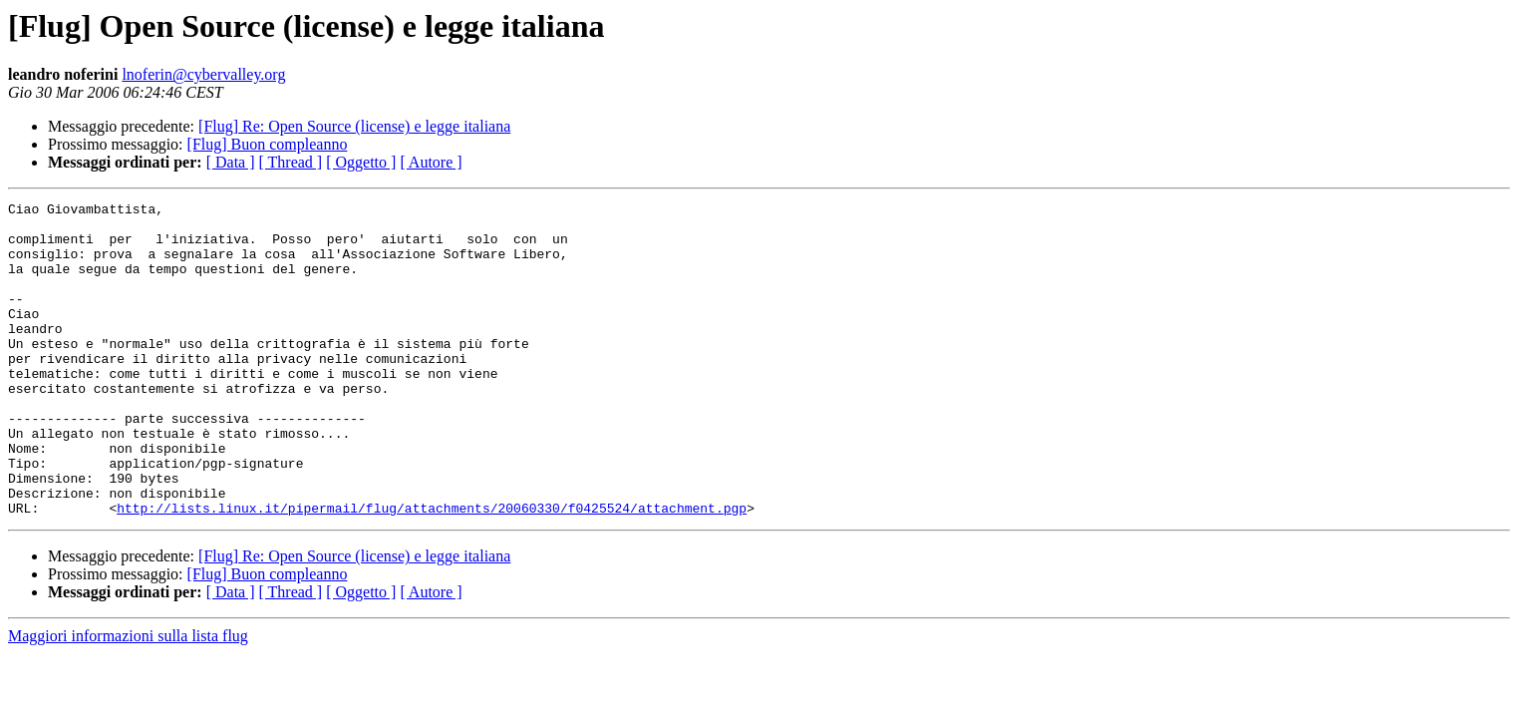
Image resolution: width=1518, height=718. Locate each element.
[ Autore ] (430, 162)
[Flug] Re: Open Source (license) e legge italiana (354, 126)
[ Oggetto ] (361, 162)
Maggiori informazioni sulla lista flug (128, 698)
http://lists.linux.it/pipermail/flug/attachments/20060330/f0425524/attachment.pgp (432, 570)
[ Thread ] (291, 162)
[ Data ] (230, 162)
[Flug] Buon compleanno (267, 144)
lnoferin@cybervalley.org (203, 74)
